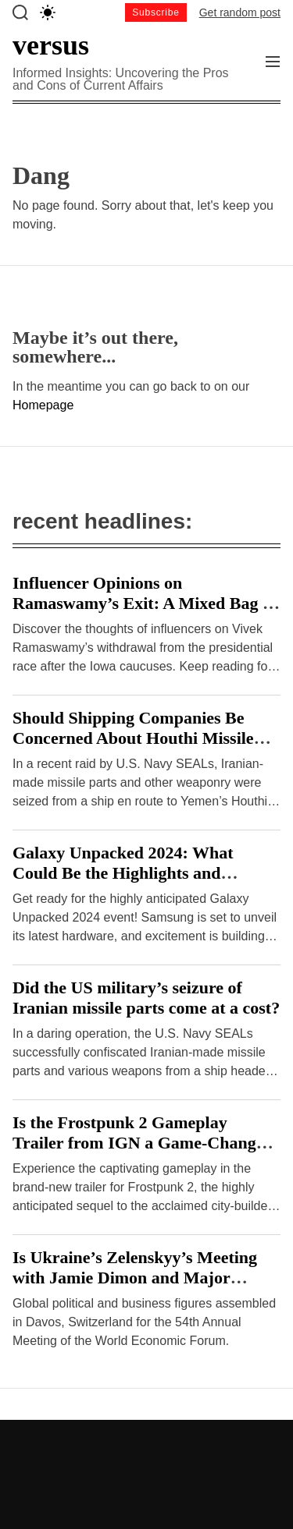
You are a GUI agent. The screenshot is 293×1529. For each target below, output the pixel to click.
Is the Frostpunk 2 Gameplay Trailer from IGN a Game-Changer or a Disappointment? (142, 1143)
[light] (47, 12)
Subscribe (156, 12)
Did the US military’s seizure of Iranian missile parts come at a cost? (146, 998)
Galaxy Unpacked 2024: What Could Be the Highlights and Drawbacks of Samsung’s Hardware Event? (145, 883)
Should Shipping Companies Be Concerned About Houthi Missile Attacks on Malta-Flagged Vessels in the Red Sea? (145, 748)
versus (51, 45)
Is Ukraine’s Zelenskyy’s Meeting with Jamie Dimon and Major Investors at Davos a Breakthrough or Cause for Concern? (141, 1288)
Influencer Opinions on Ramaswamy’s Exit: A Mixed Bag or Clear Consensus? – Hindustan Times (146, 613)
